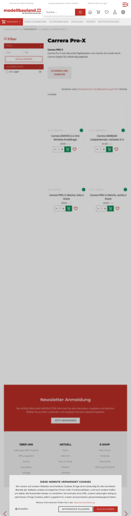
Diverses (90, 22)
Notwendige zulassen (75, 509)
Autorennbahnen (59, 22)
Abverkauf (30, 29)
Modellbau (77, 22)
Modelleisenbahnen (35, 22)
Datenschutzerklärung (84, 502)
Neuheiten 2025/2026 (108, 22)
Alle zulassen (105, 509)
